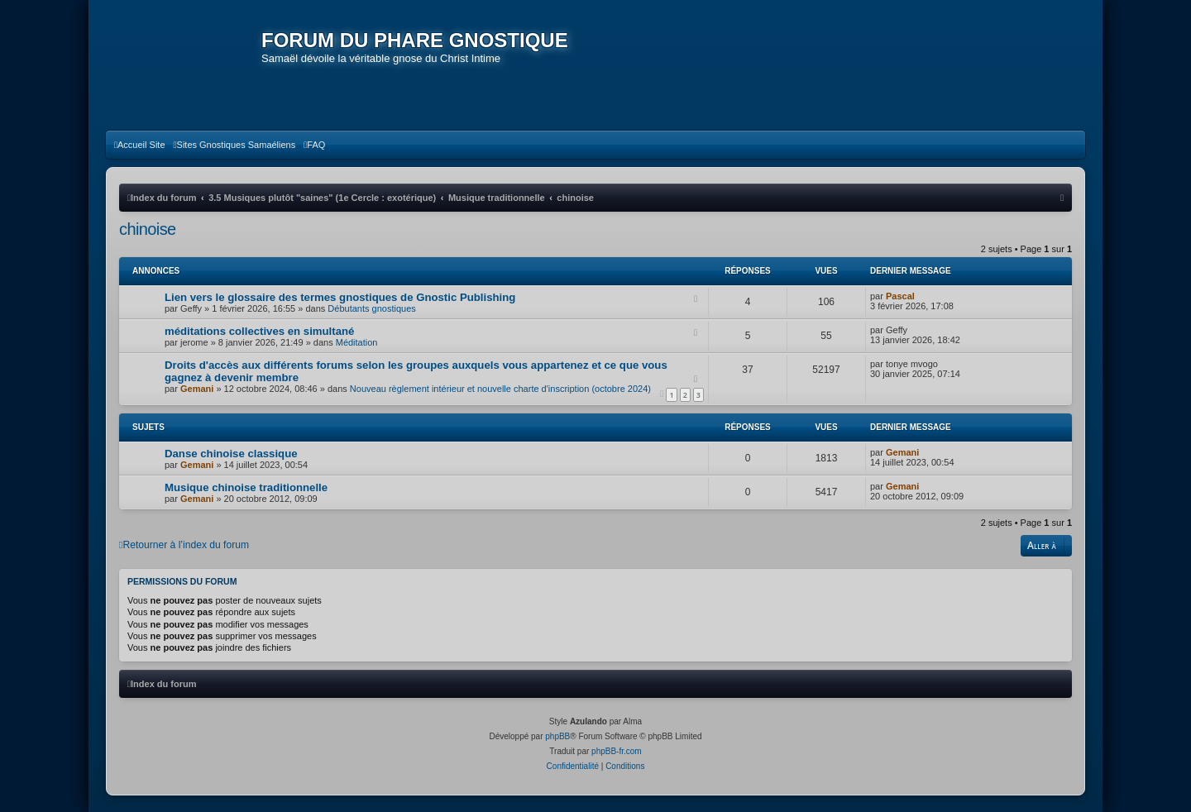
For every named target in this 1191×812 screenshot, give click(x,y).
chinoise (147, 229)
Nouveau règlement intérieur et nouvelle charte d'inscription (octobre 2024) (500, 389)
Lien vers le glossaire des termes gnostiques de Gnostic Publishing (340, 297)
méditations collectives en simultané (259, 331)
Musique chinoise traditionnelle (246, 487)
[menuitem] (139, 145)
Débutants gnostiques (371, 308)
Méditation (357, 342)
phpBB (557, 736)
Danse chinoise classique (231, 453)
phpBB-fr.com (616, 751)
